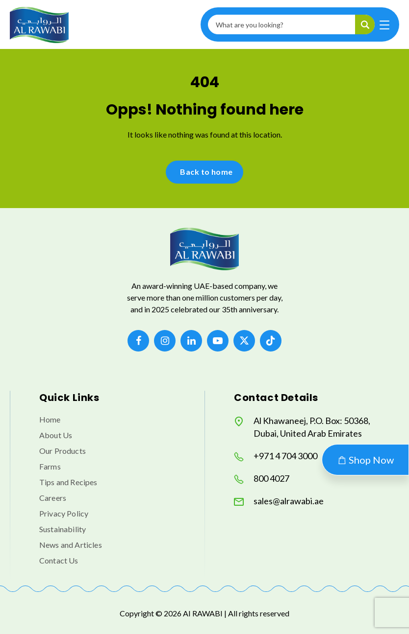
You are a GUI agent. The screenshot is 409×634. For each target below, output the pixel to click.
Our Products (62, 450)
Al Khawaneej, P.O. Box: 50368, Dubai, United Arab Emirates (302, 427)
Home (50, 419)
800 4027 (261, 478)
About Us (55, 435)
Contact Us (58, 560)
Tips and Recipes (68, 482)
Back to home (206, 171)
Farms (50, 466)
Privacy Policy (63, 513)
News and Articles (70, 544)
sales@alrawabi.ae (279, 501)
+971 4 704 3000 (275, 456)
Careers (52, 497)
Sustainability (62, 529)
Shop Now (365, 460)
